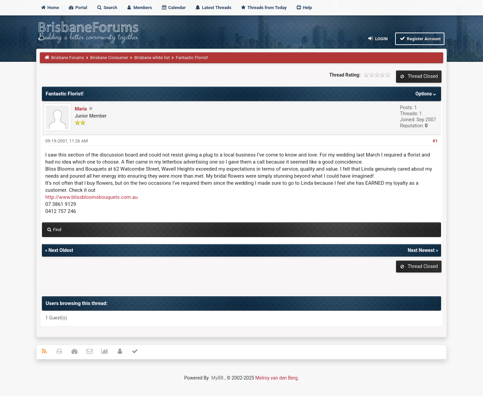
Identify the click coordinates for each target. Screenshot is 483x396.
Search (106, 7)
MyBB (217, 378)
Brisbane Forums (67, 57)
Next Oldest (60, 250)
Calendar (173, 7)
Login (377, 38)
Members (139, 7)
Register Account (420, 38)
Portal (77, 7)
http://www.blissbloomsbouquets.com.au (91, 197)
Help (304, 7)
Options (426, 93)
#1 (435, 140)
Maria (81, 109)
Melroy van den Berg (276, 378)
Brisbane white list (152, 57)
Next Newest (421, 250)
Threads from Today (263, 7)
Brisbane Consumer (109, 57)
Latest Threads (213, 7)
